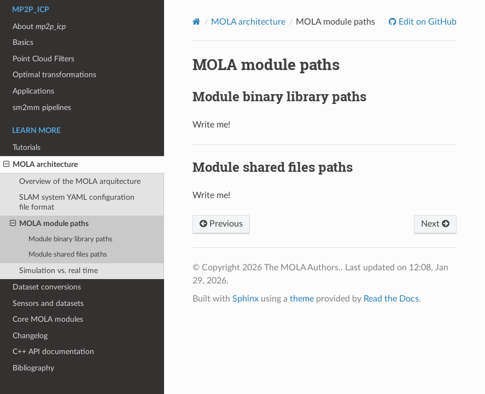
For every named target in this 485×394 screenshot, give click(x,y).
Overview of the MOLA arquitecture (80, 181)
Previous (221, 223)
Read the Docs (391, 298)
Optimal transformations (54, 75)
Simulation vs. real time (58, 270)
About (39, 26)
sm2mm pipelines (42, 107)
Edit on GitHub (426, 22)
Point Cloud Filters (43, 59)
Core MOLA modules (48, 319)
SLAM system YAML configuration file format (77, 202)
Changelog (30, 336)
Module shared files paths (67, 254)
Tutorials (26, 147)
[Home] (196, 21)
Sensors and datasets (48, 303)
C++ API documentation (53, 351)
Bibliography (33, 368)
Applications (33, 91)
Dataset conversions (47, 287)
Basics (23, 42)
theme (302, 298)
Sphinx (245, 298)
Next (435, 223)
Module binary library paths (70, 239)
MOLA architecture (40, 165)
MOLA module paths (49, 224)
